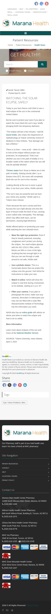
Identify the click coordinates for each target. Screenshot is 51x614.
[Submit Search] (42, 64)
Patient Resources (23, 45)
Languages (12, 9)
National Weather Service (27, 333)
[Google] (41, 4)
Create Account (40, 12)
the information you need (25, 307)
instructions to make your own (24, 274)
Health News (13, 70)
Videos (29, 70)
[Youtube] (47, 4)
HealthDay (20, 373)
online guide (27, 312)
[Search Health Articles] (21, 64)
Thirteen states (12, 170)
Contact (5, 468)
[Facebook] (36, 4)
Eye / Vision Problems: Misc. (14, 403)
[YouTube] (12, 610)
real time (23, 283)
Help (21, 9)
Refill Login (12, 15)
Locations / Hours (22, 12)
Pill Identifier (32, 9)
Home (10, 45)
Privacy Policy (8, 480)
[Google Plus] (7, 610)
